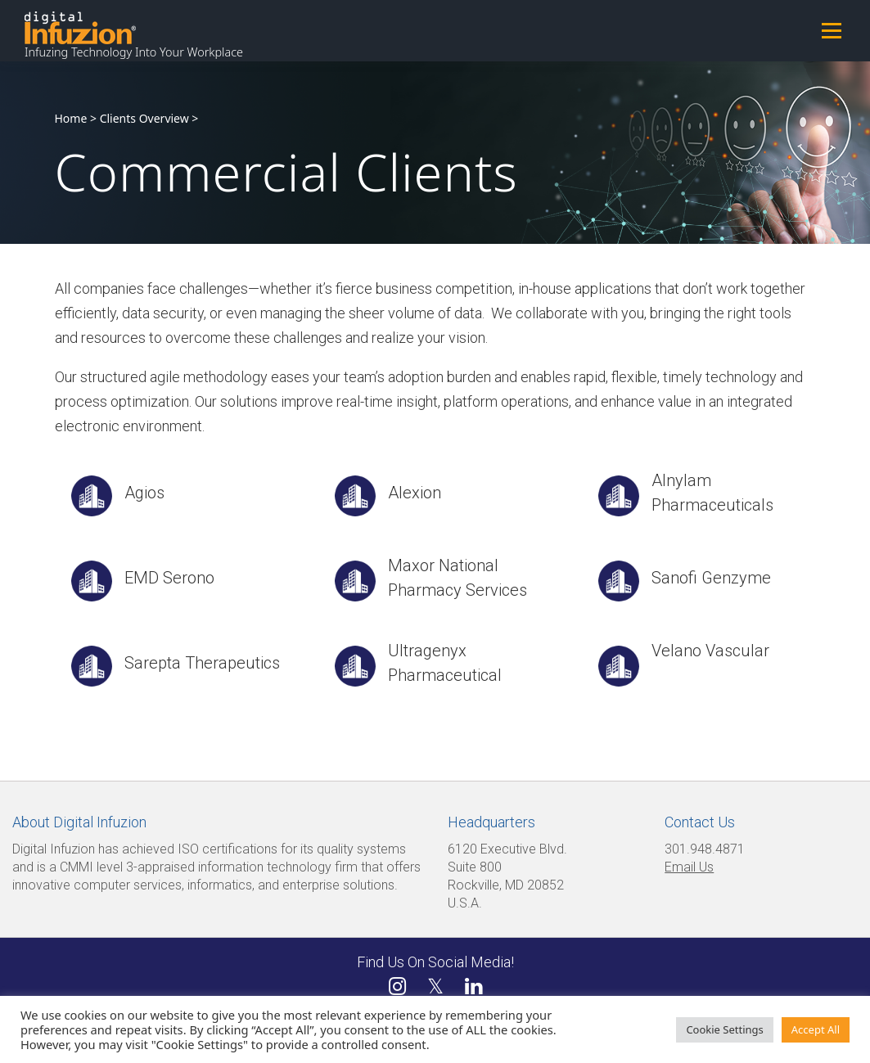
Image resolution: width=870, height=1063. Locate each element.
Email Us (689, 867)
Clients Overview (144, 118)
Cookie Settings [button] (724, 1029)
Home (71, 118)
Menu (831, 30)
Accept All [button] (815, 1029)
